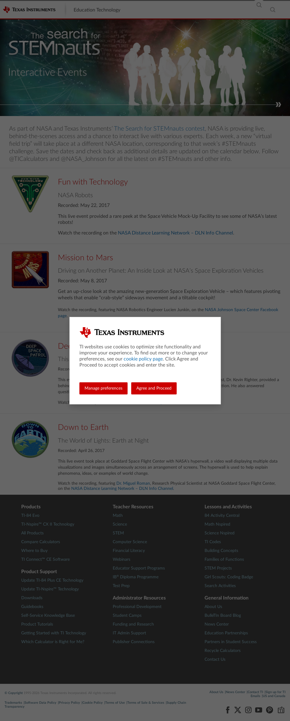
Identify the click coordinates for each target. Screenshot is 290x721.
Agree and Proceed (154, 388)
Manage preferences (103, 388)
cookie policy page (143, 359)
